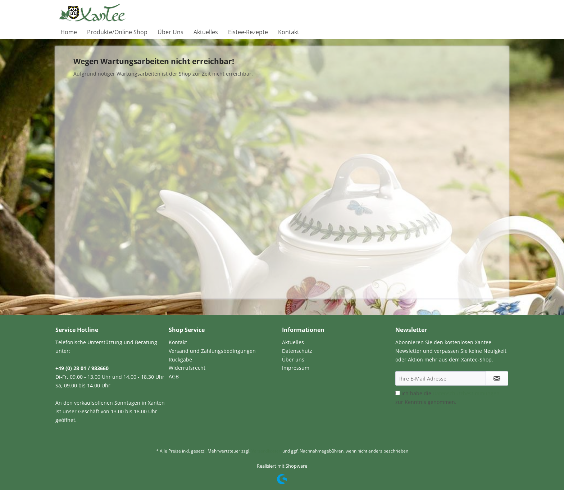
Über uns (293, 359)
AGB (174, 376)
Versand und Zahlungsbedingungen (212, 350)
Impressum (295, 367)
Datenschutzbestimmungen (466, 393)
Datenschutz (297, 350)
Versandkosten (266, 451)
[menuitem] (68, 32)
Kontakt (178, 342)
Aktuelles (293, 342)
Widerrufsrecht (187, 367)
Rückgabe (180, 359)
